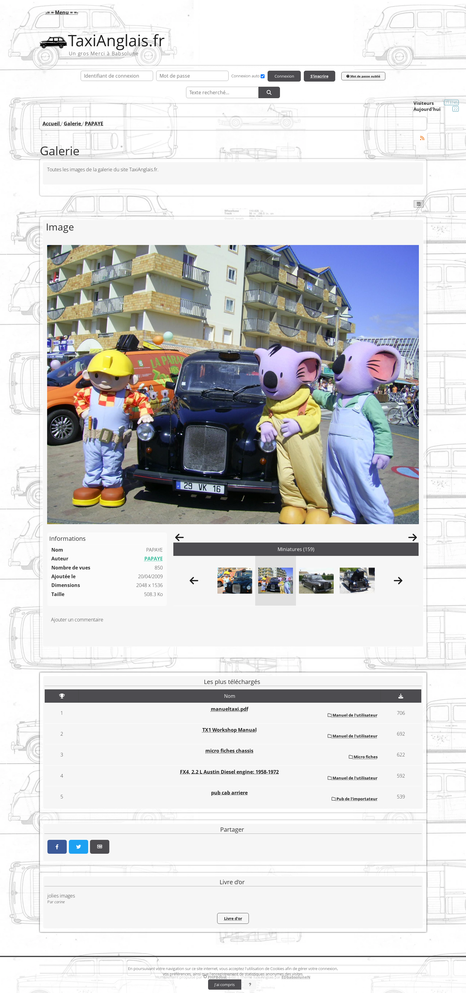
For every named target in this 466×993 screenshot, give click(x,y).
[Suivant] (413, 539)
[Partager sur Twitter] (78, 847)
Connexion (284, 76)
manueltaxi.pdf (229, 709)
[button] (61, 12)
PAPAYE (153, 558)
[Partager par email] (99, 847)
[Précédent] (179, 539)
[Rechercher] (269, 92)
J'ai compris (224, 984)
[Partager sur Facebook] (57, 847)
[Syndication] (422, 138)
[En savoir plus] (250, 984)
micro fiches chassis (229, 750)
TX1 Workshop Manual (229, 730)
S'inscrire (319, 76)
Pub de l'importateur (355, 798)
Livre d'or (233, 918)
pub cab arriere (229, 792)
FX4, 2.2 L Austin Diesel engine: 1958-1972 (229, 772)
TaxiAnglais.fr (116, 40)
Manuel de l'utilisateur (353, 715)
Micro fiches (363, 756)
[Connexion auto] (263, 76)
